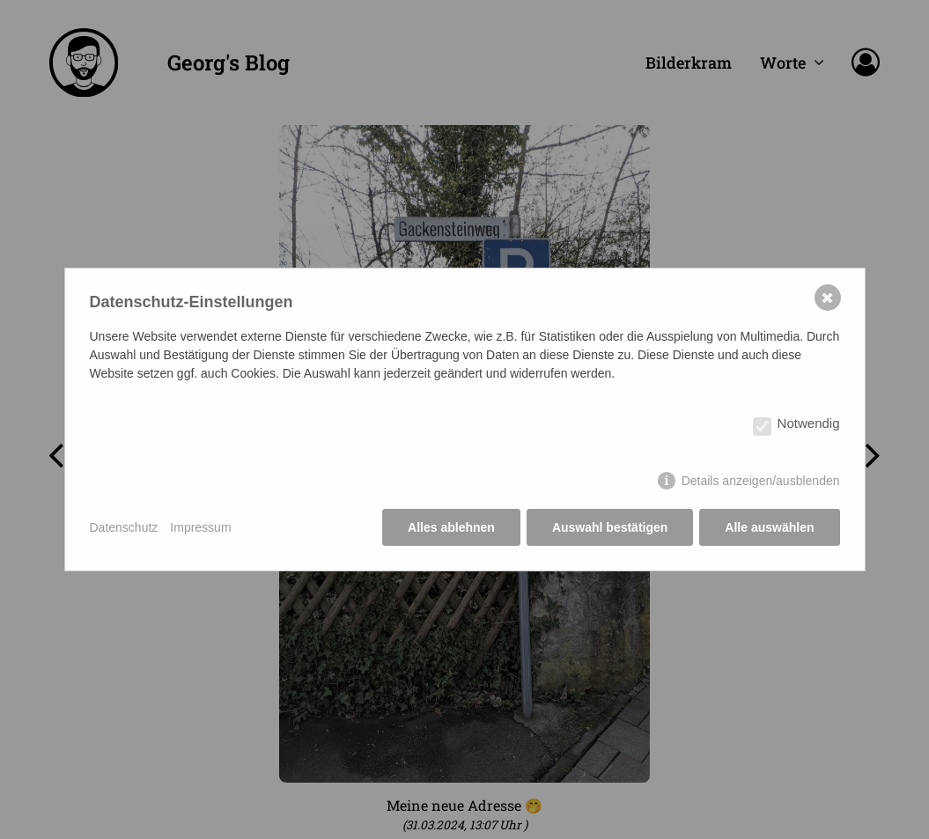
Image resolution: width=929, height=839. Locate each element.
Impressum (200, 527)
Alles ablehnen (451, 527)
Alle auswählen (769, 527)
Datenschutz (124, 527)
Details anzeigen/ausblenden (761, 481)
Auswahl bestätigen (609, 527)
